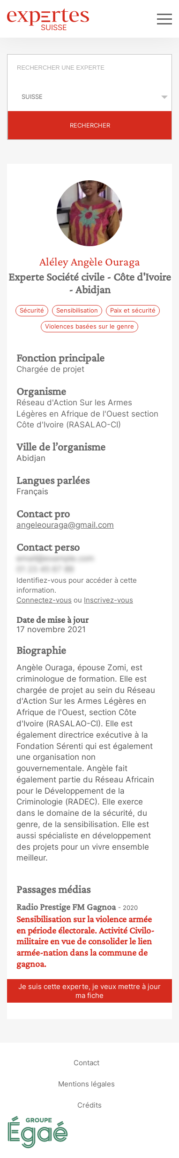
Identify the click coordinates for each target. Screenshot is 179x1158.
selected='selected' (89, 96)
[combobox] (89, 69)
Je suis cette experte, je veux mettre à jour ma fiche (89, 991)
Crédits (89, 1105)
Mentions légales (86, 1083)
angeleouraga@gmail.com (65, 525)
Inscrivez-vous (108, 599)
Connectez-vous (44, 599)
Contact (86, 1062)
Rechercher (90, 125)
